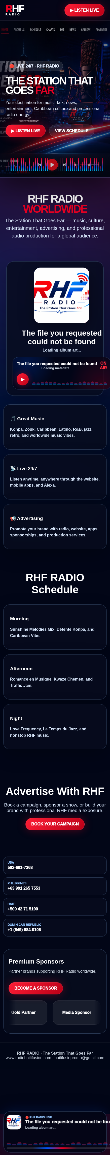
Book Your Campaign (55, 824)
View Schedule (71, 130)
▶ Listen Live (84, 10)
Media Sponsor (78, 1012)
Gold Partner (25, 1012)
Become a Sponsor (35, 988)
